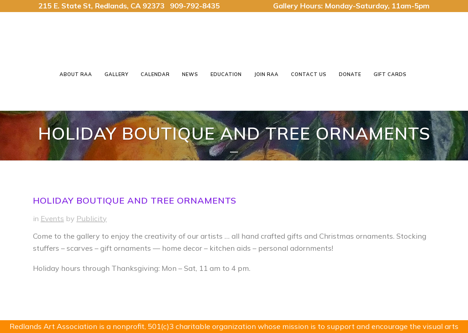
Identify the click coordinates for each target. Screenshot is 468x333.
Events (52, 218)
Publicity (91, 218)
